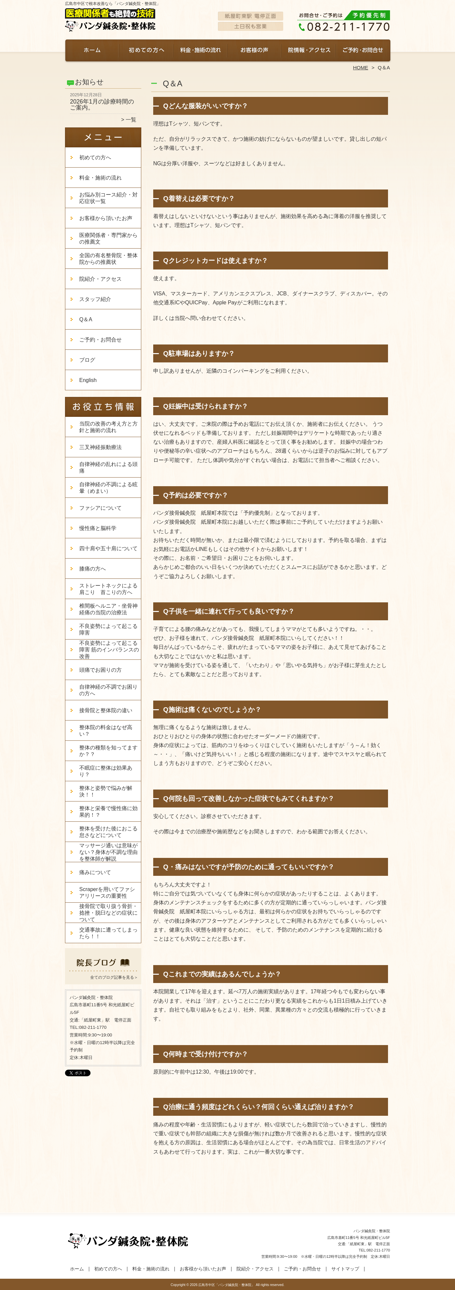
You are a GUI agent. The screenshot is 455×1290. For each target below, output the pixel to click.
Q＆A (85, 319)
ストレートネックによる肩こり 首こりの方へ (108, 589)
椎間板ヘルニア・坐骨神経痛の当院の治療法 (108, 609)
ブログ (87, 360)
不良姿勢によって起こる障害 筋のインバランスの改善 (109, 649)
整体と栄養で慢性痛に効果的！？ (108, 811)
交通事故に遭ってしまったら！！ (108, 933)
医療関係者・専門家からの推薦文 (108, 238)
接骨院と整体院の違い (105, 710)
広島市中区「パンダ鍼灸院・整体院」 (226, 1285)
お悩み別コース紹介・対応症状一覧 (108, 198)
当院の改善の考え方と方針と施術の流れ (108, 427)
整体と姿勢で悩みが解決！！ (105, 791)
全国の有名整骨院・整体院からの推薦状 (108, 259)
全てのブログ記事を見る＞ (114, 977)
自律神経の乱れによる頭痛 (108, 467)
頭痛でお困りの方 (100, 670)
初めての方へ (146, 51)
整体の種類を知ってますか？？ (108, 751)
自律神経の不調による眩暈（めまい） (108, 488)
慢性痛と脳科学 (97, 528)
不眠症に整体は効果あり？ (105, 771)
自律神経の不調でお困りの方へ (108, 690)
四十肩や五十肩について (108, 548)
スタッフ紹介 (95, 299)
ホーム (92, 51)
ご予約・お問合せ (363, 51)
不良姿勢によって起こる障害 (108, 629)
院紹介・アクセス (309, 51)
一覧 (131, 119)
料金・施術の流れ (200, 51)
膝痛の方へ (92, 568)
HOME (360, 67)
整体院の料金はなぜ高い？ (105, 730)
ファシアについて (100, 508)
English (93, 380)
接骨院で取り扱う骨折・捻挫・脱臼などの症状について (108, 912)
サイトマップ (345, 1268)
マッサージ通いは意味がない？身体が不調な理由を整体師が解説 (108, 852)
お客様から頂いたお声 (255, 51)
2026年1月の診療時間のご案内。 (102, 104)
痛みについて (95, 872)
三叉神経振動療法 (100, 447)
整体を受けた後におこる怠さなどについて (108, 832)
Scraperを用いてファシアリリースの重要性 (107, 892)
